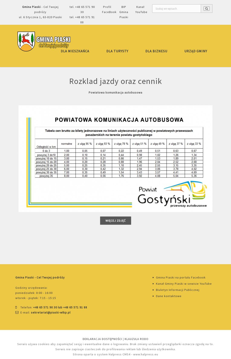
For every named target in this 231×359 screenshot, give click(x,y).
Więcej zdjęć (115, 221)
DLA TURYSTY (117, 51)
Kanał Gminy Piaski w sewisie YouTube (184, 284)
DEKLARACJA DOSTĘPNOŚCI (102, 339)
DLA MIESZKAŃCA (75, 51)
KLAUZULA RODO (137, 339)
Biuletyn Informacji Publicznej (177, 290)
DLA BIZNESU (156, 51)
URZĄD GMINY (195, 51)
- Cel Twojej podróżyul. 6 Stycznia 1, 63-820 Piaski (40, 12)
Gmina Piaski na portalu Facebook (181, 277)
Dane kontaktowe (169, 296)
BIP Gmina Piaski (123, 12)
